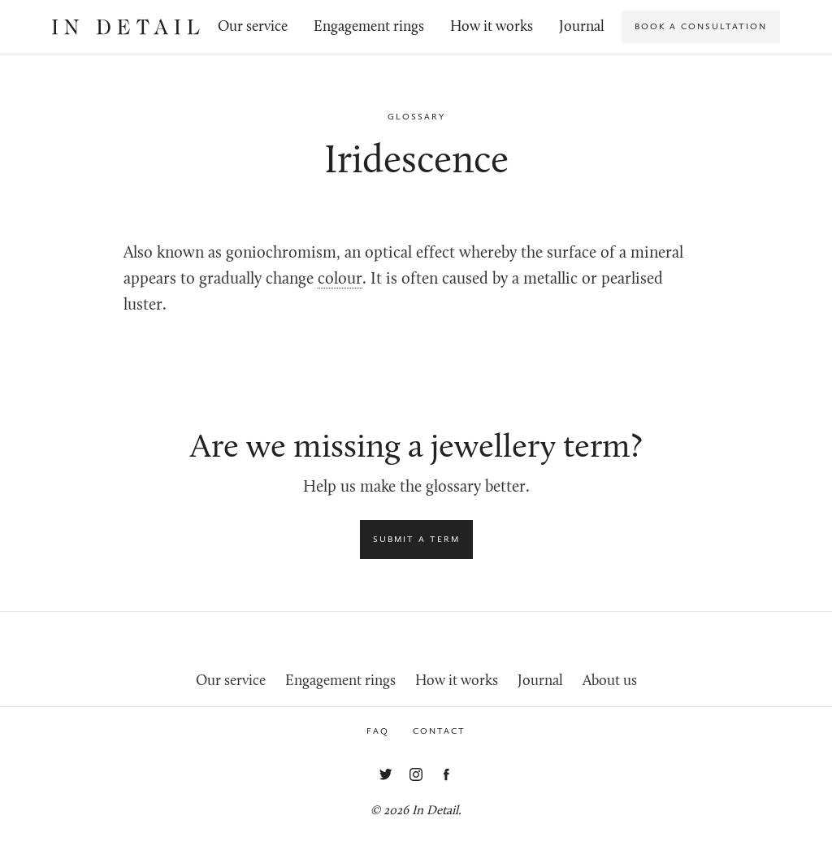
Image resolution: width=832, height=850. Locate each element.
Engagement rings (369, 27)
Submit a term (416, 539)
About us (610, 681)
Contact (439, 731)
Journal (581, 27)
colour (340, 279)
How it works (491, 27)
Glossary (416, 116)
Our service (253, 27)
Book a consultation (701, 26)
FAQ (377, 731)
